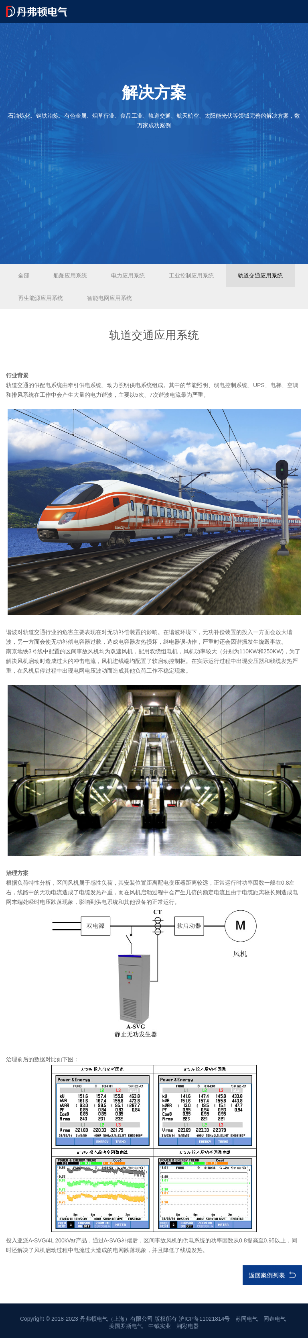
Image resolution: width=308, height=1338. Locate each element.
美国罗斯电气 (126, 1326)
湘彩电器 (187, 1326)
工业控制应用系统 (191, 275)
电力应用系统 (128, 275)
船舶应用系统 (70, 275)
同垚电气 (274, 1319)
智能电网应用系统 (109, 298)
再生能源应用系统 (40, 298)
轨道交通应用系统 (260, 275)
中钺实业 (159, 1326)
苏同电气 (246, 1319)
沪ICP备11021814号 (204, 1319)
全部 (23, 275)
